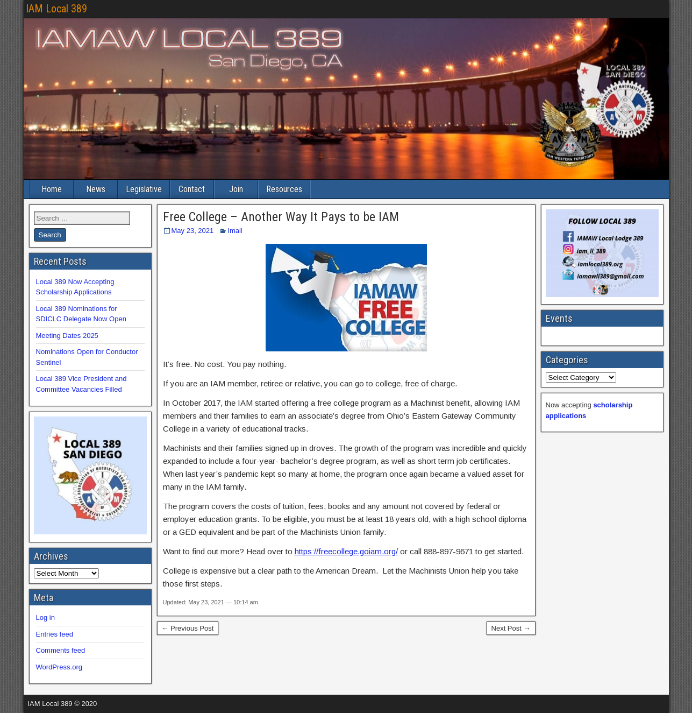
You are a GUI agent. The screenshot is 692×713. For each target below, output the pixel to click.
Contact (192, 189)
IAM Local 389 (56, 8)
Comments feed (60, 650)
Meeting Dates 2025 (67, 335)
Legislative (144, 189)
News (95, 189)
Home (51, 189)
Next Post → (511, 628)
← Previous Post (188, 628)
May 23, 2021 (193, 231)
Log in (45, 617)
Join (236, 189)
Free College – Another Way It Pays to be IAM (281, 216)
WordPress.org (59, 667)
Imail (234, 231)
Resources (284, 189)
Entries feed (54, 634)
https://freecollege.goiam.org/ (346, 551)
